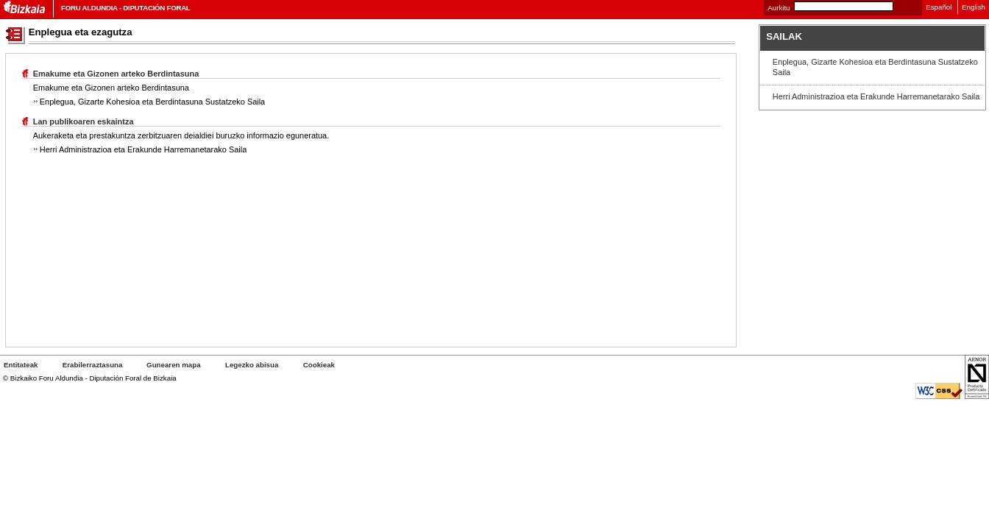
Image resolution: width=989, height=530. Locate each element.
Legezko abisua (251, 365)
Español (938, 7)
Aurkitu (779, 8)
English (973, 7)
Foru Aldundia (89, 8)
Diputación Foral (156, 8)
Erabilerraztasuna (93, 365)
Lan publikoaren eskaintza (83, 121)
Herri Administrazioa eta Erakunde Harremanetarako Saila (876, 96)
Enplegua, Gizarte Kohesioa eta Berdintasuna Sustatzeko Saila (875, 67)
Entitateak (21, 365)
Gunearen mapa (173, 365)
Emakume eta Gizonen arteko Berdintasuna (116, 73)
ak (319, 365)
